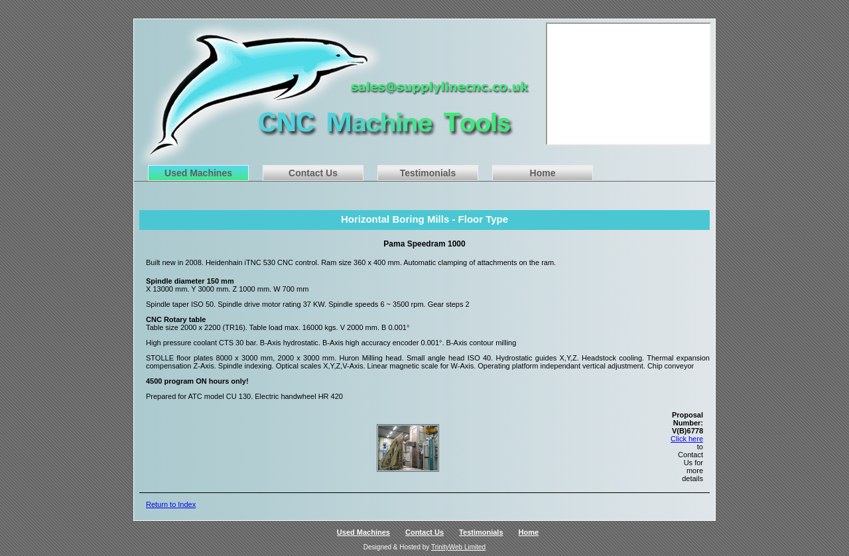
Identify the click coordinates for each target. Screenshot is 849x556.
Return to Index (171, 504)
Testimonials (428, 173)
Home (543, 173)
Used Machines (198, 173)
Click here (687, 439)
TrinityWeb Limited (458, 547)
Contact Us (313, 173)
